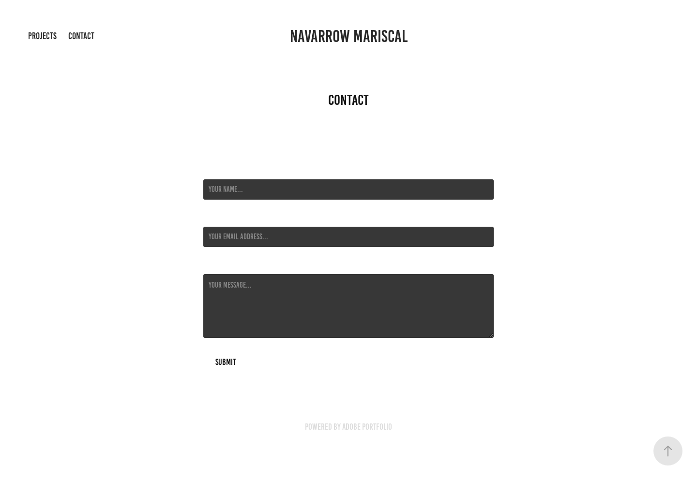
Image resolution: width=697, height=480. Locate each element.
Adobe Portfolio (367, 427)
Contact (81, 36)
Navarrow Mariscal (349, 36)
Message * (216, 265)
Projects (42, 36)
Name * (212, 171)
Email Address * (225, 218)
